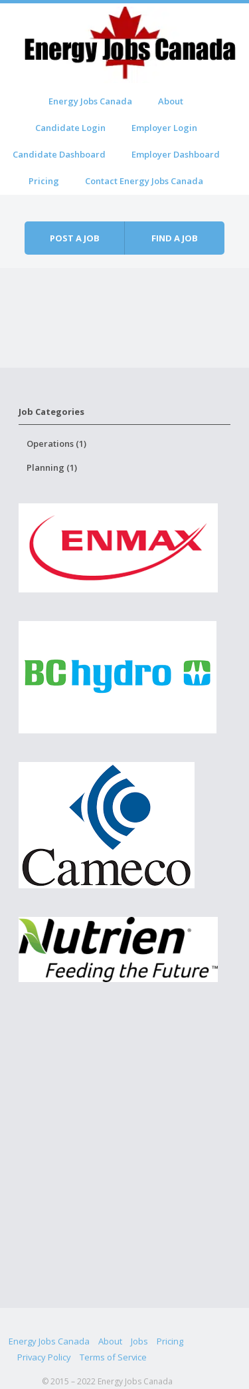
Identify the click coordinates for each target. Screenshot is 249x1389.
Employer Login (164, 128)
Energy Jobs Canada (90, 101)
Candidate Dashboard (59, 154)
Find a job (174, 238)
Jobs (139, 1341)
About (170, 101)
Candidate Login (70, 128)
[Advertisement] (124, 1167)
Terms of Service (113, 1357)
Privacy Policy (44, 1357)
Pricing (44, 181)
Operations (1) (56, 443)
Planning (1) (52, 467)
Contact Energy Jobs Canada (144, 181)
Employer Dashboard (175, 154)
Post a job (75, 238)
